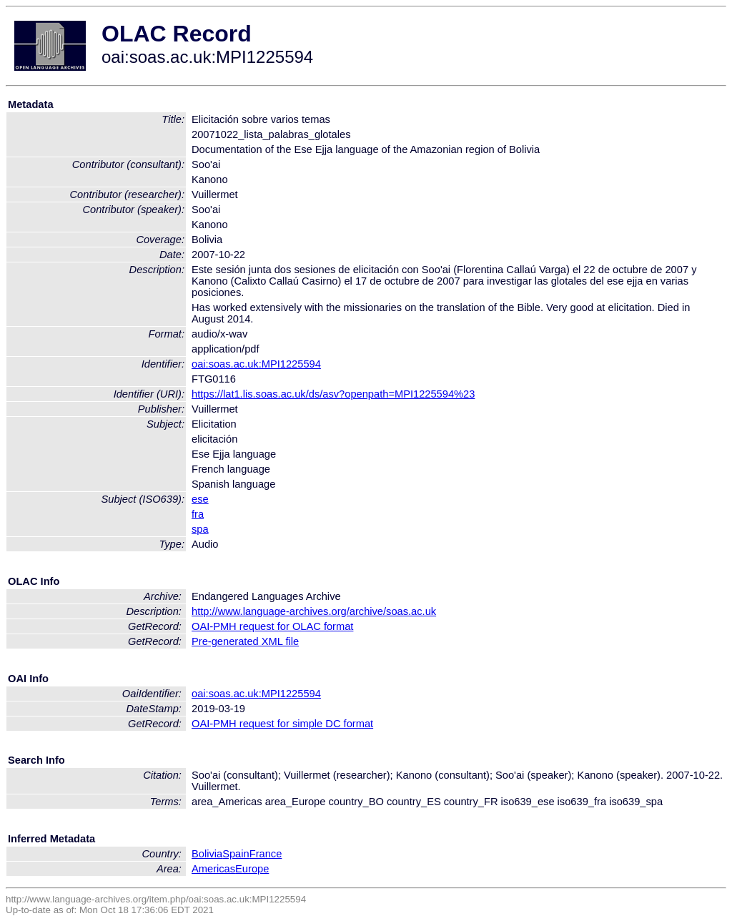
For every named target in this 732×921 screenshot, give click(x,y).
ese (200, 499)
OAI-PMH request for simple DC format (282, 723)
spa (200, 529)
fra (198, 514)
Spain (235, 854)
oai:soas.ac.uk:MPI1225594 (256, 364)
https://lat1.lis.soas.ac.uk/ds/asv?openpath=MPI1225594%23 (333, 394)
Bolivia (207, 854)
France (265, 854)
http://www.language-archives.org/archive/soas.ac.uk (314, 611)
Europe (252, 869)
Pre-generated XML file (245, 641)
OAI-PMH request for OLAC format (272, 626)
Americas (213, 869)
